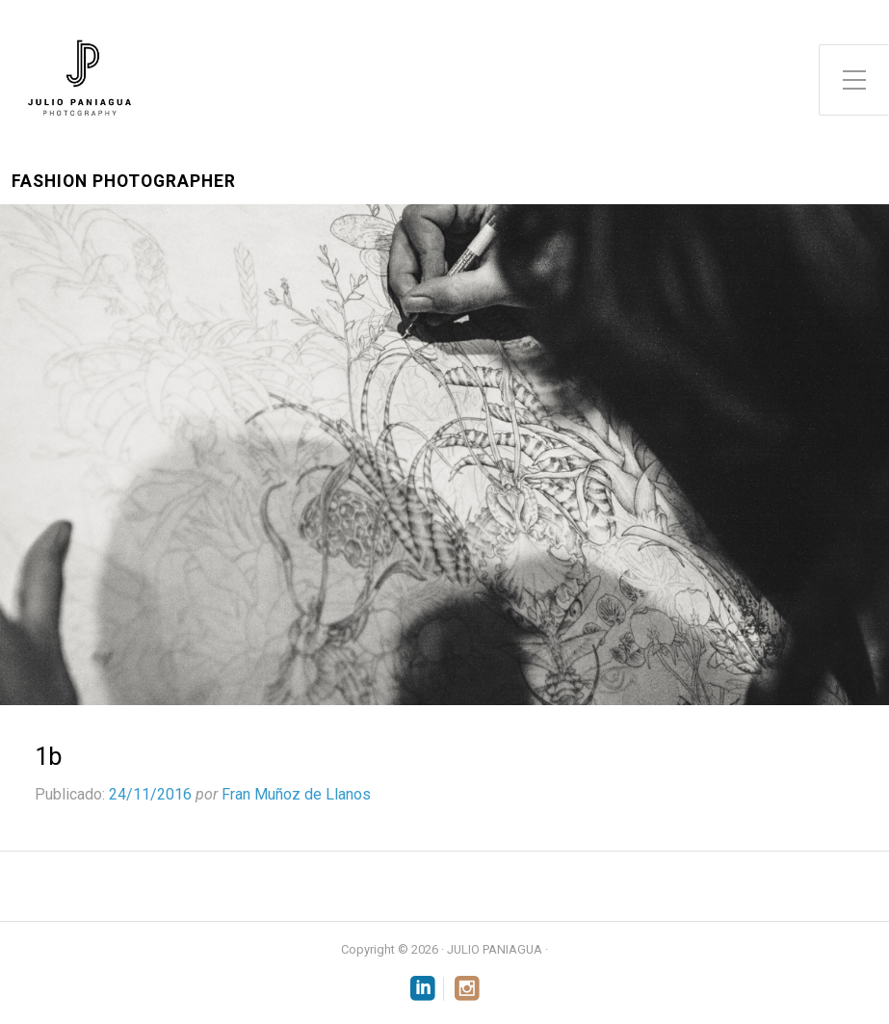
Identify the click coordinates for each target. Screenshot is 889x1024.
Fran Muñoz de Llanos (296, 794)
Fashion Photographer (124, 181)
